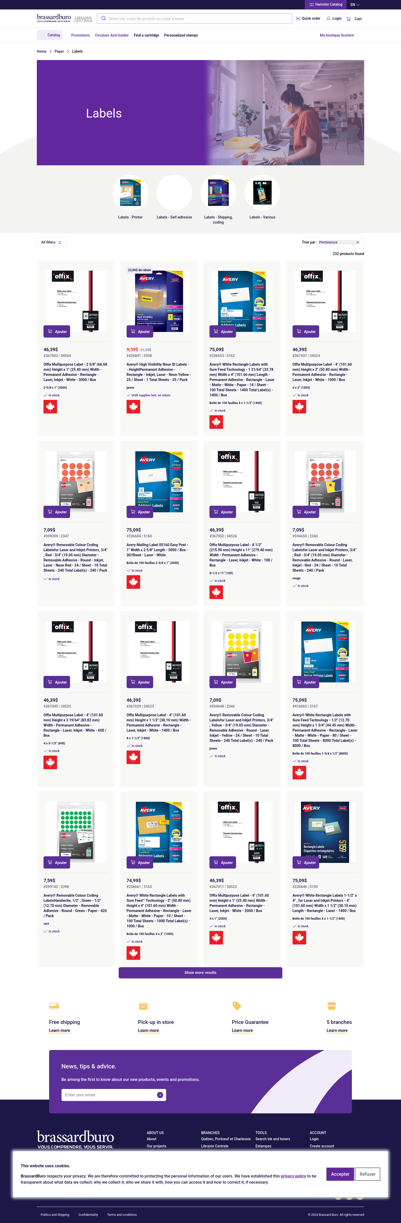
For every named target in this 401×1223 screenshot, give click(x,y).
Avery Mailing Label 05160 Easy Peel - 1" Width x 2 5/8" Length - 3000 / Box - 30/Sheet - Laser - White (157, 550)
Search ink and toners (272, 1139)
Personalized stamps (181, 35)
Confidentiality (88, 1215)
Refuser (368, 1174)
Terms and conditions (122, 1215)
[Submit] (103, 19)
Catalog (54, 35)
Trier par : (309, 242)
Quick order (307, 19)
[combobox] (194, 19)
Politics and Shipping (55, 1215)
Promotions (80, 35)
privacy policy (293, 1176)
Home (42, 51)
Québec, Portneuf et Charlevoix (226, 1139)
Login (333, 19)
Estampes (263, 1146)
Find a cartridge (146, 35)
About (152, 1139)
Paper (59, 51)
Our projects (156, 1146)
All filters (48, 242)
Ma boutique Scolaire (337, 35)
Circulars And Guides (112, 35)
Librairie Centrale (215, 1146)
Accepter (340, 1174)
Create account (322, 1146)
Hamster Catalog (325, 4)
